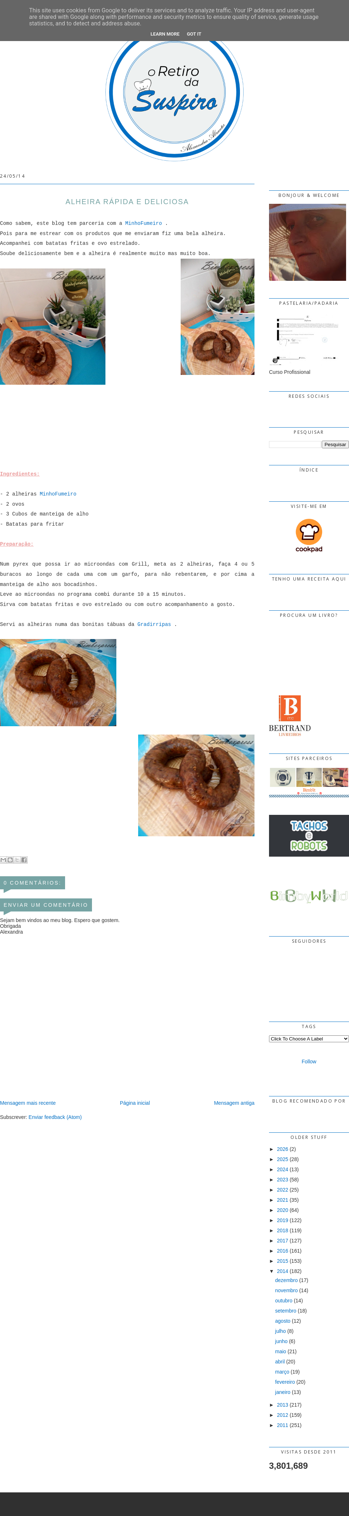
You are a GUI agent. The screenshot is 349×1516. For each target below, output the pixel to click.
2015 (282, 1261)
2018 (282, 1230)
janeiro (282, 1392)
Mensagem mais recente (28, 1103)
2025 (282, 1159)
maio (280, 1351)
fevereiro (285, 1382)
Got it (194, 34)
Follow (309, 1061)
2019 (282, 1220)
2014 (282, 1271)
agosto (282, 1321)
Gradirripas (154, 624)
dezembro (286, 1280)
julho (280, 1331)
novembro (286, 1290)
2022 (282, 1190)
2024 (282, 1169)
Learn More (165, 34)
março (282, 1372)
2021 (282, 1200)
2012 (282, 1415)
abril (280, 1362)
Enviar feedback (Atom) (55, 1117)
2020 (282, 1210)
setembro (285, 1311)
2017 (282, 1241)
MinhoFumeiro (143, 223)
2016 (282, 1251)
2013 (282, 1405)
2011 (282, 1425)
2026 (282, 1149)
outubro (283, 1300)
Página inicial (135, 1103)
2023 (282, 1180)
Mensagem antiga (234, 1103)
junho (281, 1341)
